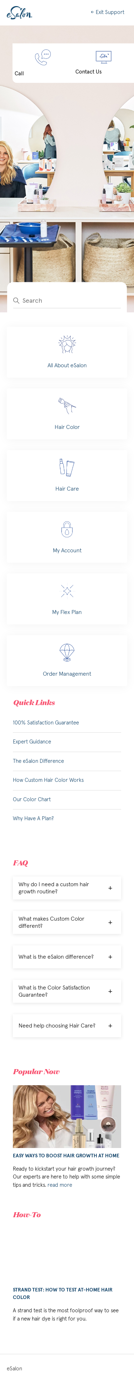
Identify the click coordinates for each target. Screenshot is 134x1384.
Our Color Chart (32, 799)
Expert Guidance (32, 742)
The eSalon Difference (38, 761)
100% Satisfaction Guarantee (46, 723)
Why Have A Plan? (33, 818)
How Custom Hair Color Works (48, 780)
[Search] (67, 300)
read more (60, 1185)
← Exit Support (107, 12)
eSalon (14, 1368)
